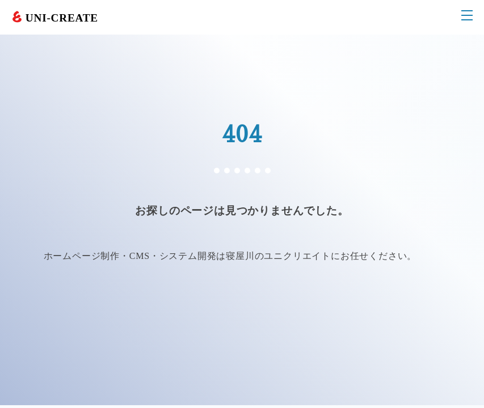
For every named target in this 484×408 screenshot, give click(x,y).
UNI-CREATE (62, 18)
